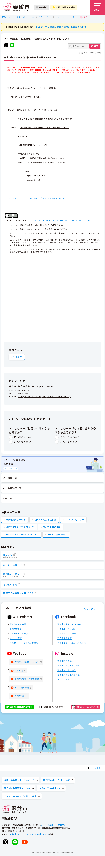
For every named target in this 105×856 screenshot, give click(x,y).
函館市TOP (6, 17)
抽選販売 (17, 356)
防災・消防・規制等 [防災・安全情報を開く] (64, 7)
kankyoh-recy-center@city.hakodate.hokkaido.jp (44, 396)
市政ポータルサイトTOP (25, 17)
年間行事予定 (10, 498)
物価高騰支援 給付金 (16, 519)
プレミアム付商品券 (74, 519)
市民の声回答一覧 (12, 488)
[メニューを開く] (97, 7)
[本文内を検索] (84, 46)
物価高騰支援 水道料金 (45, 519)
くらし (48, 17)
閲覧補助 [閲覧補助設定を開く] (41, 7)
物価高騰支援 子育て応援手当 (20, 527)
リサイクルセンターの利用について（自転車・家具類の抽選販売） (37, 198)
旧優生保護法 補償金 (57, 534)
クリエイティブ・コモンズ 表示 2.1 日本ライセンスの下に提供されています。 (62, 220)
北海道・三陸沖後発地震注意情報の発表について (61, 26)
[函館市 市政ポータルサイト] (17, 7)
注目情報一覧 (10, 477)
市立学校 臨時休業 (52, 527)
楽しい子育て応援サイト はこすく (22, 534)
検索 (96, 46)
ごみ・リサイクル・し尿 (65, 17)
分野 (40, 17)
